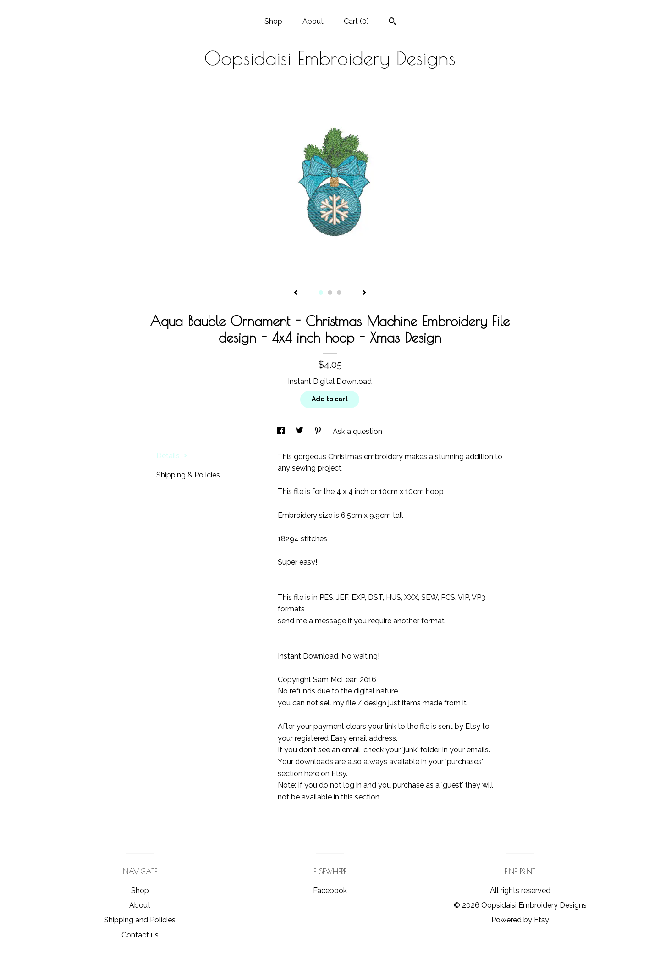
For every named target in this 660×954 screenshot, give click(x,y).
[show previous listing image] (295, 293)
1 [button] (321, 292)
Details (171, 455)
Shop (273, 21)
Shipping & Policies (188, 475)
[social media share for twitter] (300, 431)
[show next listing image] (364, 293)
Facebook (330, 890)
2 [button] (330, 292)
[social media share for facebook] (281, 431)
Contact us (140, 935)
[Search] (392, 22)
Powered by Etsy (520, 919)
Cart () (356, 21)
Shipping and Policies (140, 919)
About (313, 21)
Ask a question (357, 431)
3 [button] (339, 292)
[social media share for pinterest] (319, 431)
